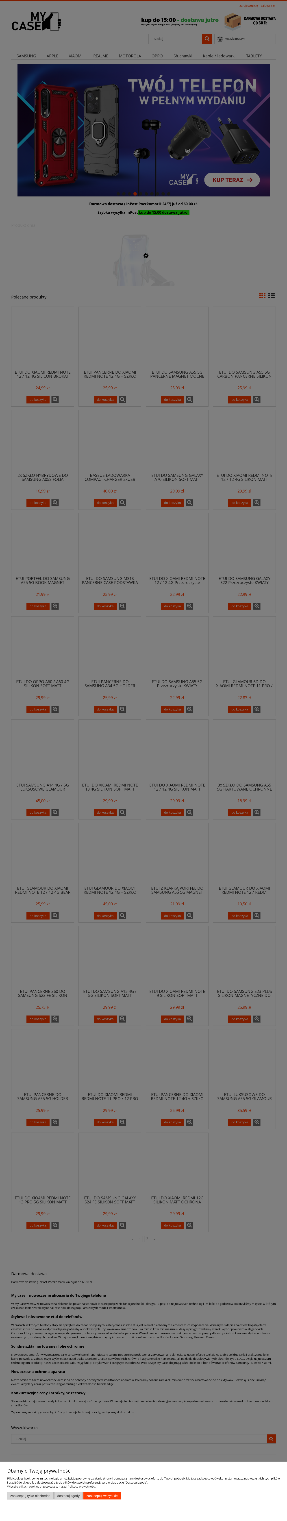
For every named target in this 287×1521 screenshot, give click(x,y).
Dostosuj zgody (68, 1496)
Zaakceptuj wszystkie (102, 1496)
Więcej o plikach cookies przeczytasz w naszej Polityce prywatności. (51, 1486)
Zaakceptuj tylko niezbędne (30, 1496)
